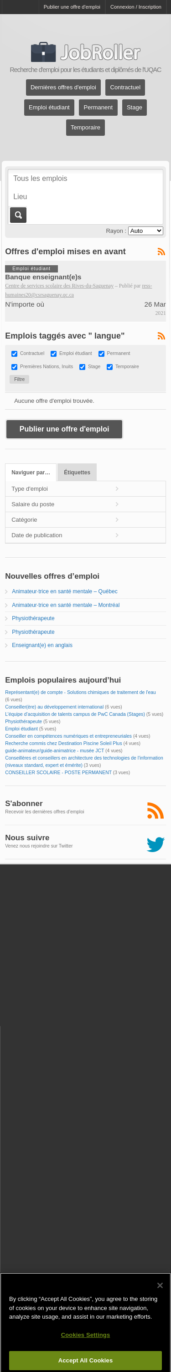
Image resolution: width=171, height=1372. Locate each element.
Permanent (98, 107)
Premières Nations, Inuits (46, 367)
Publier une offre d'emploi (72, 7)
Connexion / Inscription (135, 7)
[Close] (160, 1290)
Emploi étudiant (49, 107)
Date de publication (36, 535)
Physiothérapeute (33, 618)
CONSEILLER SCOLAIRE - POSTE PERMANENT (58, 772)
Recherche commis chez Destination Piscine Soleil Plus (63, 743)
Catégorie (24, 519)
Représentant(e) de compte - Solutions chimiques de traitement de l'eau (80, 692)
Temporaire (85, 127)
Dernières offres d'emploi (63, 87)
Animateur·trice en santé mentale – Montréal (65, 605)
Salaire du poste (32, 504)
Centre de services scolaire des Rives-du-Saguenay (59, 286)
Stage (134, 107)
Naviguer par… (30, 472)
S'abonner (23, 803)
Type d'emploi (29, 488)
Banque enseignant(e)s (43, 277)
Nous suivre (27, 837)
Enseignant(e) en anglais (42, 645)
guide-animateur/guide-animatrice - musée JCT (54, 750)
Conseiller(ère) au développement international (54, 706)
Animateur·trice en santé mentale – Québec (64, 591)
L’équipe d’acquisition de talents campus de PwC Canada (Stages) (75, 714)
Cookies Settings (85, 1339)
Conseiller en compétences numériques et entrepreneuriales (68, 736)
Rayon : (116, 230)
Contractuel (125, 87)
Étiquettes (77, 472)
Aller (17, 215)
